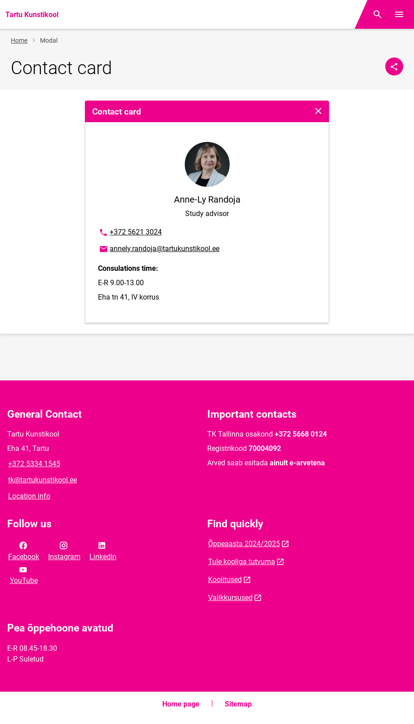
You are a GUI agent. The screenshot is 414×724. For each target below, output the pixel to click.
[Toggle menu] (399, 14)
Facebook (23, 550)
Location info (29, 496)
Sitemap (238, 704)
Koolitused (225, 579)
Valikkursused (230, 597)
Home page (181, 704)
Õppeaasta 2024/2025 (244, 543)
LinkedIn (102, 550)
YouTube (24, 574)
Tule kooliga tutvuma (241, 561)
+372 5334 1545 (34, 463)
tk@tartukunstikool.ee (42, 480)
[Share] (394, 66)
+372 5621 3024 (130, 232)
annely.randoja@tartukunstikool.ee (158, 249)
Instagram (64, 550)
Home (19, 40)
